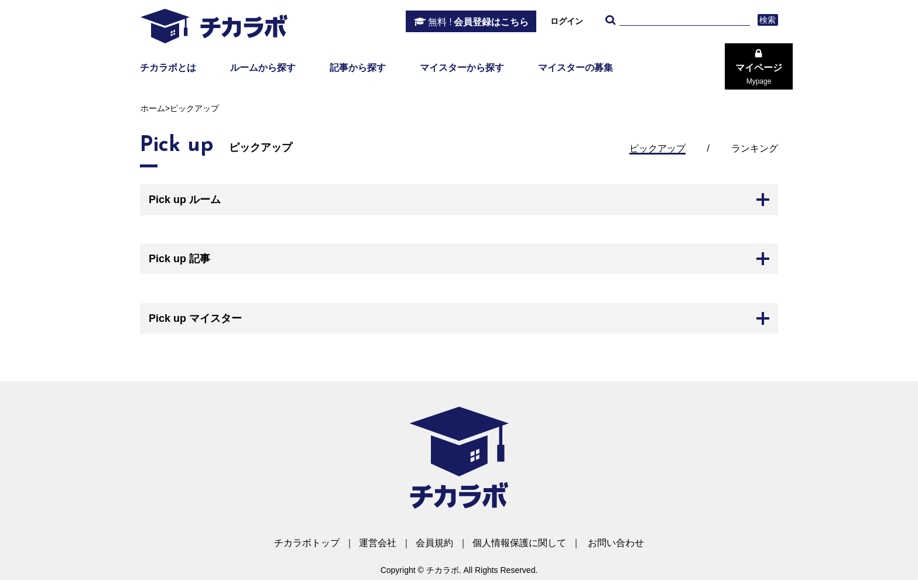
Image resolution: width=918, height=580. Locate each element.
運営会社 (377, 543)
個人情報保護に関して (519, 543)
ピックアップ (657, 148)
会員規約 (434, 543)
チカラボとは (168, 68)
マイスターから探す (462, 68)
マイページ (759, 74)
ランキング (754, 148)
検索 (767, 20)
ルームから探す (263, 68)
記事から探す (358, 68)
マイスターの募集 (575, 68)
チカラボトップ (307, 543)
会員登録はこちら (478, 22)
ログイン (566, 21)
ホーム (153, 108)
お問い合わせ (616, 543)
